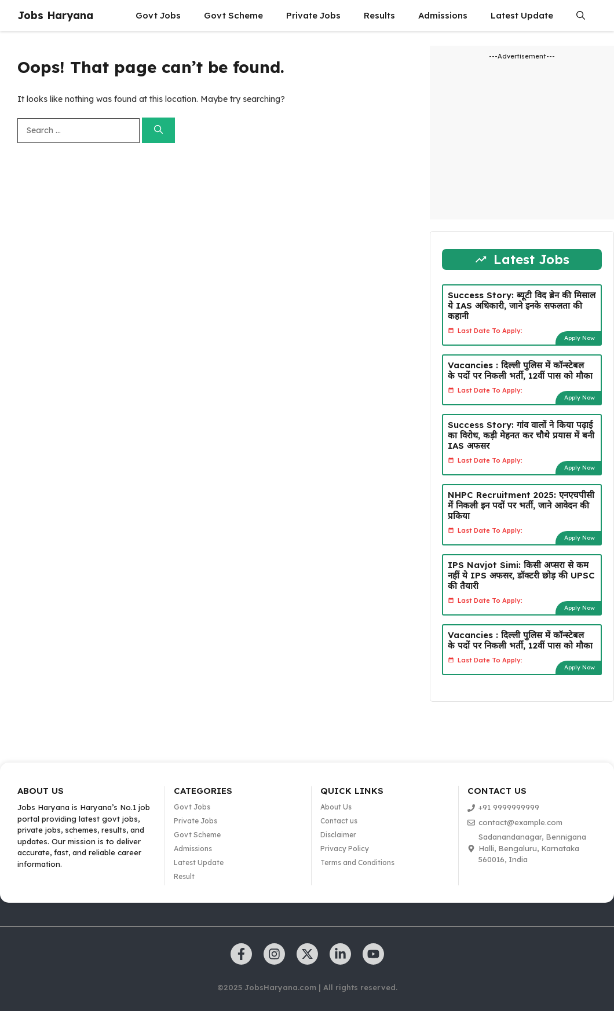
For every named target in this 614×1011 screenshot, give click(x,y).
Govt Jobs (158, 15)
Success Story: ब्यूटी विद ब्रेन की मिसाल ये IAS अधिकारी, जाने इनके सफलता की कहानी (521, 305)
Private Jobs (313, 15)
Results (379, 15)
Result (184, 876)
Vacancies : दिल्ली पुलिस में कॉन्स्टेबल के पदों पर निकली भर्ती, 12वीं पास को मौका (520, 370)
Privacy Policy (344, 848)
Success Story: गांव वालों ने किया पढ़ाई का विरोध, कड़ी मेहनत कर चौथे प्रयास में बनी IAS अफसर (521, 435)
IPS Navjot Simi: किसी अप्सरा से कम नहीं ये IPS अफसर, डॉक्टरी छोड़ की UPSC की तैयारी (521, 575)
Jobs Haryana (55, 15)
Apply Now (579, 338)
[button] (581, 15)
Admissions (442, 15)
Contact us (338, 820)
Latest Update (522, 15)
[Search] (158, 131)
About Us (336, 807)
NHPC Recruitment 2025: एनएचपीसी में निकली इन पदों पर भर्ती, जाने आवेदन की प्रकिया (521, 505)
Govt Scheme (233, 15)
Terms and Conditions (357, 862)
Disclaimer (338, 834)
